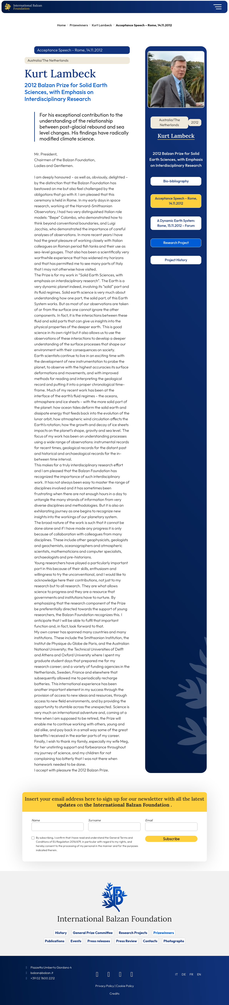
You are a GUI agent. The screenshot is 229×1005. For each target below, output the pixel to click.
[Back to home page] (9, 7)
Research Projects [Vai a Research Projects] (133, 933)
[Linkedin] (108, 974)
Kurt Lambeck (102, 25)
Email (148, 820)
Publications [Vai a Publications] (54, 941)
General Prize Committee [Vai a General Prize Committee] (93, 933)
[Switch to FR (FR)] (191, 974)
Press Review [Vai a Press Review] (126, 941)
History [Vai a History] (61, 933)
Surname (94, 820)
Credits (114, 993)
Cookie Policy (125, 986)
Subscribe (171, 838)
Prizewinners (79, 25)
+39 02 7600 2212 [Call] (43, 978)
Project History (176, 260)
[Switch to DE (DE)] (184, 974)
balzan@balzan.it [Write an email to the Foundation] (42, 973)
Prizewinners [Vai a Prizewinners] (163, 933)
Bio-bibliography (176, 181)
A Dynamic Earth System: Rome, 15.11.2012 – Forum (176, 223)
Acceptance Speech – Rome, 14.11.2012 (176, 201)
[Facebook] (97, 974)
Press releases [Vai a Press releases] (98, 941)
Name (36, 820)
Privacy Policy (104, 986)
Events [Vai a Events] (76, 941)
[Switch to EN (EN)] (199, 974)
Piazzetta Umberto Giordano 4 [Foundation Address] (51, 967)
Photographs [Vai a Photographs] (173, 941)
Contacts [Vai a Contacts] (150, 941)
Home (61, 25)
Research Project (176, 242)
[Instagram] (120, 974)
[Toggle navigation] (216, 7)
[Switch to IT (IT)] (176, 974)
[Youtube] (131, 974)
